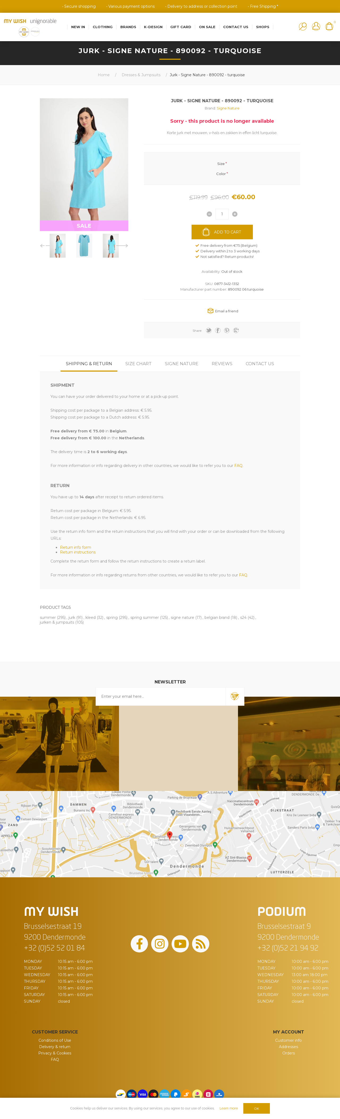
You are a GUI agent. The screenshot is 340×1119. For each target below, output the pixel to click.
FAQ (55, 1059)
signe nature (182, 617)
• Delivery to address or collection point (201, 6)
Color (221, 174)
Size (221, 163)
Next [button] (122, 246)
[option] (57, 245)
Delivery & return (54, 1046)
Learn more (228, 1108)
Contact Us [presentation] (260, 363)
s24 (243, 617)
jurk (72, 617)
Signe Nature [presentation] (181, 363)
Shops (262, 27)
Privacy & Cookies (54, 1053)
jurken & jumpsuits (57, 622)
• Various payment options (130, 6)
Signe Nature (228, 108)
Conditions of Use (55, 1040)
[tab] (89, 364)
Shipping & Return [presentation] (89, 363)
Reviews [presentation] (222, 363)
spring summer (144, 617)
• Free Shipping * (263, 6)
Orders (288, 1053)
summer (48, 617)
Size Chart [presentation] (138, 363)
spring (112, 617)
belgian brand (217, 617)
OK (256, 1109)
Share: (197, 331)
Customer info (288, 1040)
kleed (91, 617)
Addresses (288, 1046)
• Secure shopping (79, 6)
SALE (84, 226)
